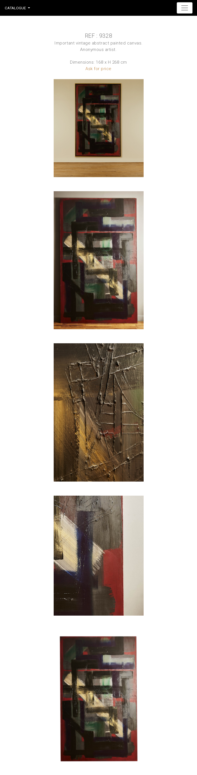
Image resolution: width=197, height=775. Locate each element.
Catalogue (15, 8)
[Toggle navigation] (185, 8)
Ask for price (98, 68)
